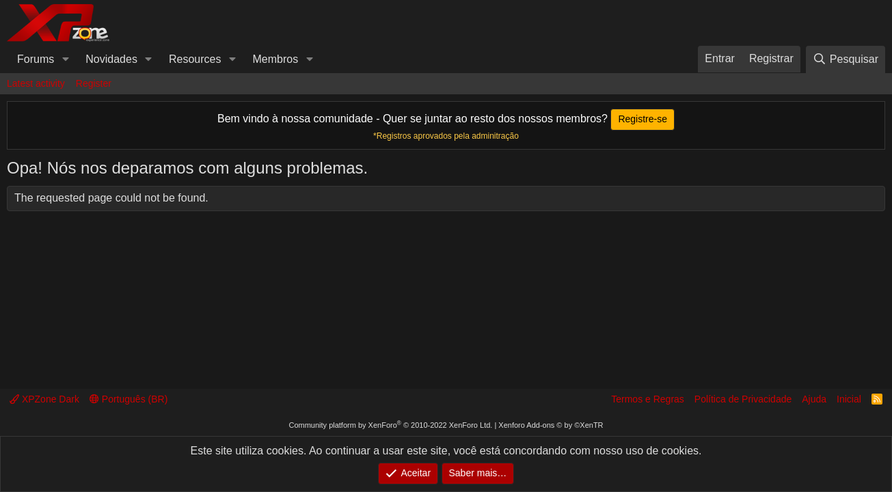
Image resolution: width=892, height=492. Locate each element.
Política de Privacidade (743, 399)
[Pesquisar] (845, 59)
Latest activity (36, 83)
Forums (35, 59)
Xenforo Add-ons (550, 425)
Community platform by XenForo (390, 425)
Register (93, 83)
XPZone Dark (44, 399)
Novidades (111, 59)
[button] (65, 59)
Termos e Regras (647, 399)
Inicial (849, 399)
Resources (195, 59)
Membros (276, 59)
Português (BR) (128, 399)
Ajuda (814, 399)
